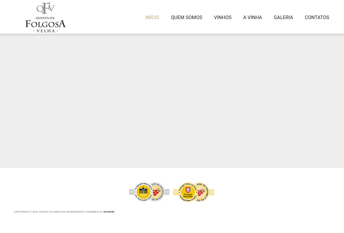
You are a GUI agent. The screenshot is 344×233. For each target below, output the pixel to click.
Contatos (317, 17)
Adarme (108, 211)
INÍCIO (152, 17)
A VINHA (252, 17)
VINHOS (222, 17)
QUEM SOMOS (186, 17)
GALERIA (283, 17)
